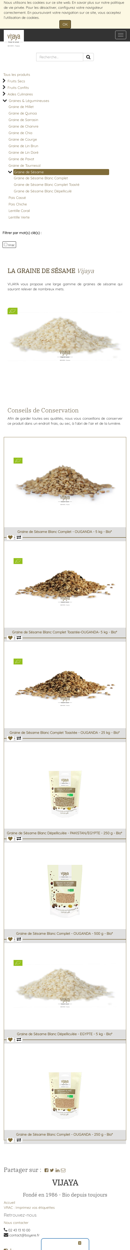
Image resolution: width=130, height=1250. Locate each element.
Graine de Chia (20, 133)
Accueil (9, 1202)
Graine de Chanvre (23, 126)
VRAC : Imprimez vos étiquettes (29, 1207)
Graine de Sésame (29, 172)
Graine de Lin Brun (23, 146)
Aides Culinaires (20, 94)
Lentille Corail (19, 210)
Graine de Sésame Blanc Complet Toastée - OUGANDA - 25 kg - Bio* (64, 732)
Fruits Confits (18, 87)
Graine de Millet (21, 106)
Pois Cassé (17, 197)
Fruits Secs (16, 81)
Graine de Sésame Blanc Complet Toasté (46, 184)
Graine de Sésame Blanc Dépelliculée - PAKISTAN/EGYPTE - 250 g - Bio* (64, 833)
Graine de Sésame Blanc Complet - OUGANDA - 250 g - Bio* (64, 1134)
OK (65, 24)
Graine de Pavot (21, 159)
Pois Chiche (18, 204)
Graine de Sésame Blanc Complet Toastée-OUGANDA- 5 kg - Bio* (64, 632)
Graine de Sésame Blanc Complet (41, 178)
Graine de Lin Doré (23, 152)
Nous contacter (16, 1222)
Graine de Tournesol (24, 165)
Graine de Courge (23, 139)
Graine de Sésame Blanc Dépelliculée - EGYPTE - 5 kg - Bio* (64, 1034)
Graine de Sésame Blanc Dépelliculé (43, 191)
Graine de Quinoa (23, 113)
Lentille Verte (19, 217)
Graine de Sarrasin (23, 120)
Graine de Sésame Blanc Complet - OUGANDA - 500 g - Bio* (64, 933)
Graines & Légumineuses (29, 100)
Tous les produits (16, 74)
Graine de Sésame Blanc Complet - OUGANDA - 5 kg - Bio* (64, 531)
